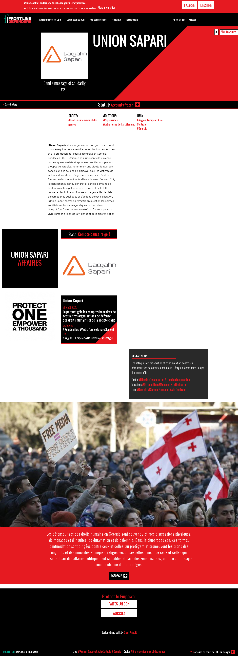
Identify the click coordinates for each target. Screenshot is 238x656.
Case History (11, 105)
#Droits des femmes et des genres (148, 652)
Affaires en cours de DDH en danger (210, 652)
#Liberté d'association (151, 379)
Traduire (231, 32)
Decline (206, 5)
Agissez (192, 19)
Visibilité (116, 19)
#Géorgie (142, 128)
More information (106, 7)
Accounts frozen (121, 104)
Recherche (132, 19)
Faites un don (179, 19)
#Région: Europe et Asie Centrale (166, 389)
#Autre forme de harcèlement (119, 124)
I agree (189, 5)
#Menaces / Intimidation (172, 384)
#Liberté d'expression (177, 379)
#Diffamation (150, 384)
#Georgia (116, 575)
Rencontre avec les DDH (50, 19)
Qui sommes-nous (98, 19)
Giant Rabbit (130, 632)
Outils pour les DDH (75, 19)
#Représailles (110, 120)
